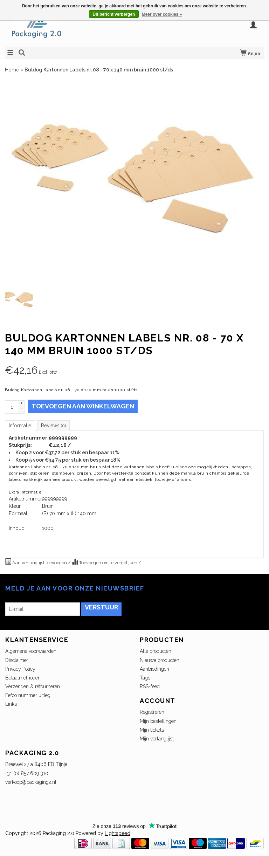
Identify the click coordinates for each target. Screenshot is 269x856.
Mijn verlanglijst (157, 738)
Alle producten (155, 651)
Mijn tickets (152, 730)
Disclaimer (16, 660)
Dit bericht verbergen (114, 14)
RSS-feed (150, 686)
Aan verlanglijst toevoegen (36, 561)
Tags (145, 678)
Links (11, 704)
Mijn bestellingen (158, 721)
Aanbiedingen (154, 669)
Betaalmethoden (23, 678)
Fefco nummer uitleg (27, 695)
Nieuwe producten (159, 660)
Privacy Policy (20, 669)
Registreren (152, 712)
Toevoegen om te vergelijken (105, 561)
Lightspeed (117, 833)
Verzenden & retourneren (32, 686)
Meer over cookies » (162, 14)
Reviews (53, 425)
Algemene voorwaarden (30, 651)
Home (12, 70)
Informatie (20, 425)
